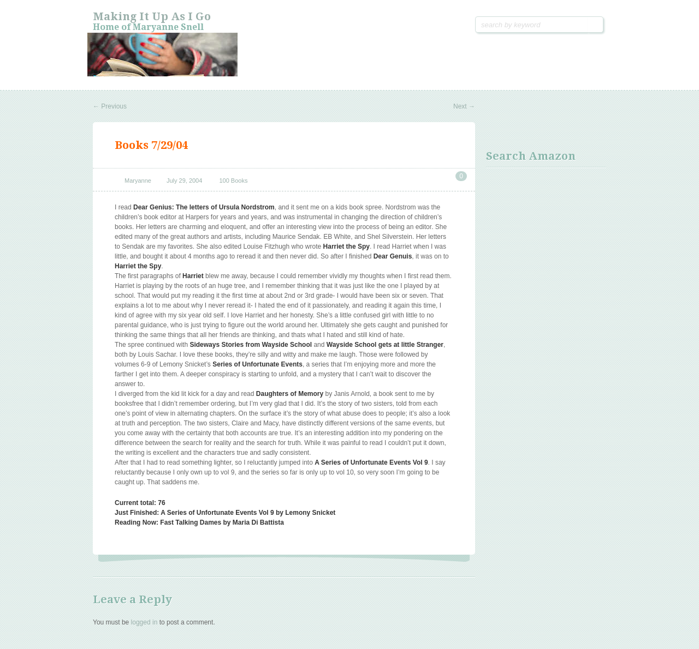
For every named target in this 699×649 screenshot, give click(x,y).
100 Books (233, 180)
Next (464, 106)
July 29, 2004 (184, 180)
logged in (144, 622)
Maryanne (138, 180)
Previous (110, 106)
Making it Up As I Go (152, 16)
